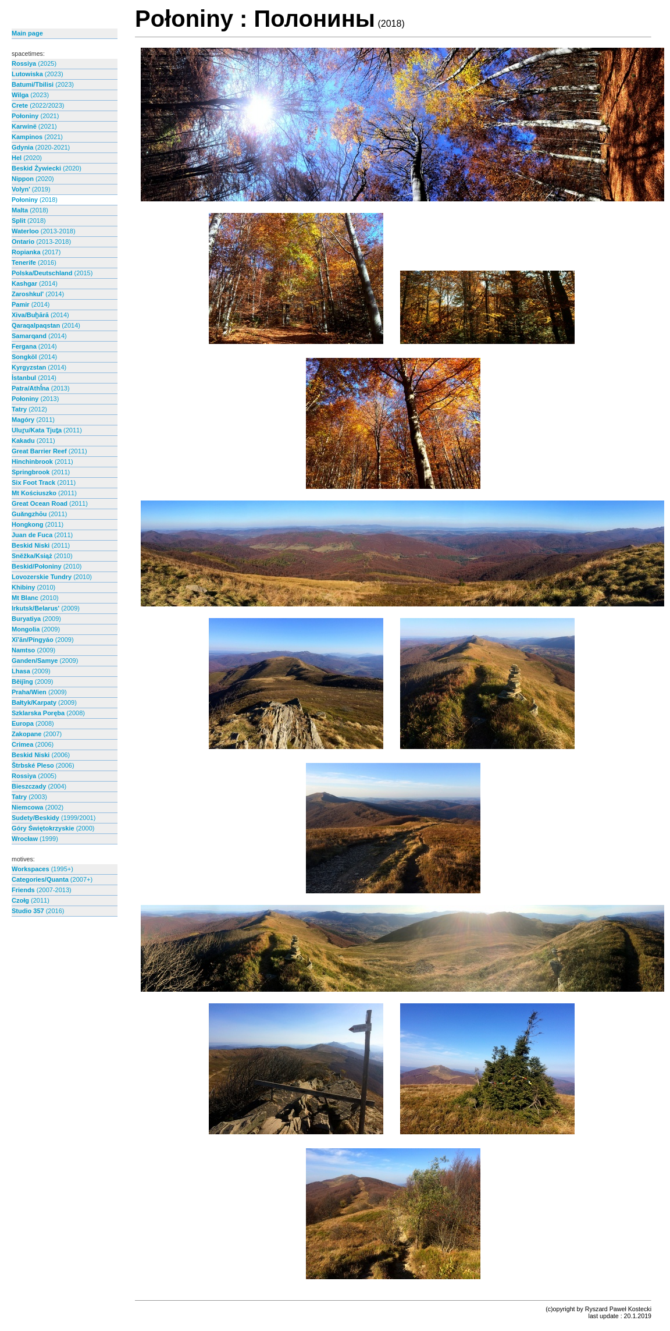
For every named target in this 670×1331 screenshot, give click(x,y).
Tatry (29, 409)
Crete (38, 105)
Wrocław (35, 838)
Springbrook (41, 471)
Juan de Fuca (42, 534)
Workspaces (42, 868)
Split (29, 220)
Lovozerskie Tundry (52, 576)
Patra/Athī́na (41, 388)
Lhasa (31, 671)
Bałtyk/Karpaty (44, 702)
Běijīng (33, 681)
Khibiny (33, 587)
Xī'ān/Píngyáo (43, 639)
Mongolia (36, 629)
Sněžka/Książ (42, 555)
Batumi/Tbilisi (43, 84)
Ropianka (36, 252)
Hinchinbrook (42, 461)
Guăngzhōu (39, 513)
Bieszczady (39, 786)
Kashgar (35, 283)
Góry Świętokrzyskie (53, 828)
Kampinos (37, 136)
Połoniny (35, 115)
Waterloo (44, 231)
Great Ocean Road (50, 503)
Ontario (41, 241)
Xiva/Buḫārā (40, 314)
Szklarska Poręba (48, 712)
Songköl (34, 356)
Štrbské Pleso (43, 765)
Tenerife (34, 262)
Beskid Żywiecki (46, 168)
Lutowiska (37, 73)
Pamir (30, 304)
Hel (27, 157)
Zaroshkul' (38, 293)
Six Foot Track (44, 482)
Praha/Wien (39, 691)
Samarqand (39, 335)
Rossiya (34, 63)
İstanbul (34, 377)
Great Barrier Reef (49, 451)
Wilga (30, 94)
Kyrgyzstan (39, 367)
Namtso (33, 650)
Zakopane (37, 733)
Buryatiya (36, 618)
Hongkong (37, 524)
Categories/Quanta (52, 879)
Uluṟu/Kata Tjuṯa (47, 430)
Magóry (33, 419)
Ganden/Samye (45, 660)
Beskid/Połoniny (46, 566)
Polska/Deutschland (52, 272)
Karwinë (34, 126)
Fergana (34, 346)
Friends (42, 889)
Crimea (33, 744)
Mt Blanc (35, 597)
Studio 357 (38, 910)
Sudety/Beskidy (53, 817)
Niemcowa (37, 807)
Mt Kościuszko (44, 492)
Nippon (33, 178)
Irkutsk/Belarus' (46, 608)
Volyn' (31, 189)
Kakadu (33, 440)
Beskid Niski (41, 545)
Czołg (30, 900)
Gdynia (41, 147)
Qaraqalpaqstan (46, 325)
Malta (30, 210)
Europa (33, 723)
